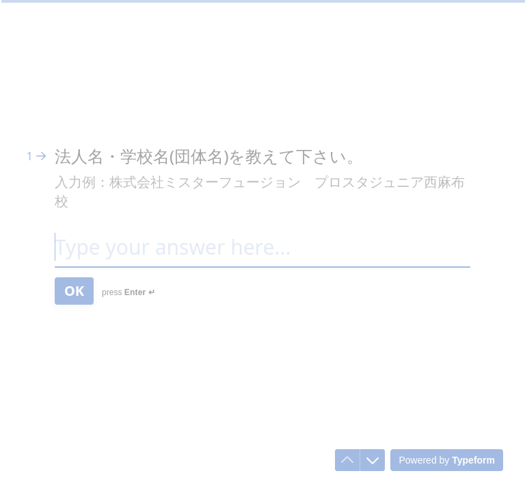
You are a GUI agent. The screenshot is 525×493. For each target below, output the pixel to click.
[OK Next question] (74, 291)
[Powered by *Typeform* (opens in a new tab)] (446, 460)
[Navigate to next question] (372, 460)
